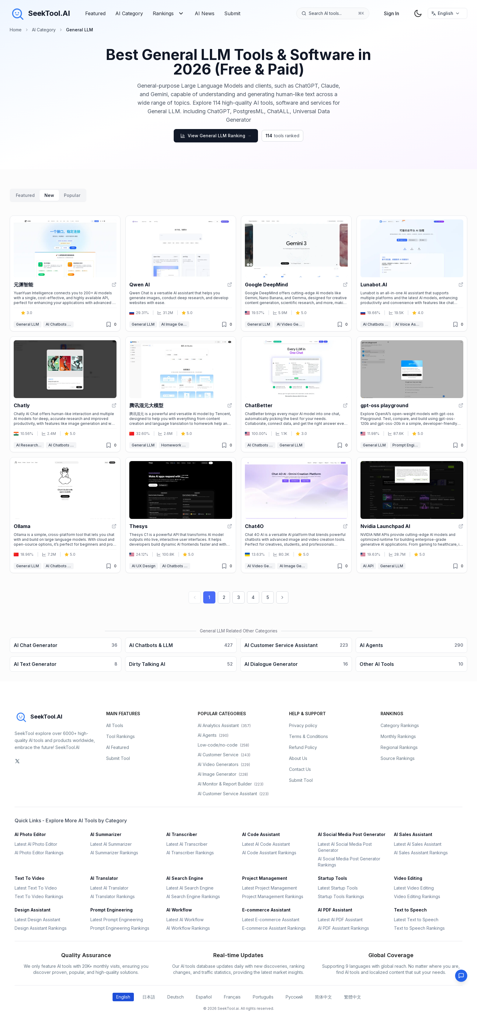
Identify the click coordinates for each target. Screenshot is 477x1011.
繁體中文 (352, 996)
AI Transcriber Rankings (190, 852)
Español (204, 996)
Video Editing (408, 878)
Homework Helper (175, 445)
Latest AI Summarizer (111, 844)
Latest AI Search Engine (190, 887)
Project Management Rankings (272, 896)
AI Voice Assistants (409, 324)
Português (263, 996)
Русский (294, 996)
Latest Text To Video (36, 887)
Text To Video (29, 878)
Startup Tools (332, 878)
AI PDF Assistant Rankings (343, 928)
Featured (95, 13)
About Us (298, 758)
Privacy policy (303, 725)
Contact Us (300, 769)
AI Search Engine (184, 878)
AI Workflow (179, 909)
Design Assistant (32, 909)
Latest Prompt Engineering (116, 919)
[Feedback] (461, 976)
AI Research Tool (30, 445)
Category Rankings (400, 725)
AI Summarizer (105, 834)
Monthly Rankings (398, 736)
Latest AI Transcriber (186, 844)
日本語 (148, 996)
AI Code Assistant (261, 834)
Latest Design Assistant (37, 919)
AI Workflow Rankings (188, 928)
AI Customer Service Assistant (233, 793)
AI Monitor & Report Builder (230, 783)
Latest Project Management (269, 887)
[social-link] (17, 761)
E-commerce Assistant (266, 909)
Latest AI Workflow (185, 919)
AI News (204, 13)
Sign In (391, 13)
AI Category (129, 13)
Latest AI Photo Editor (36, 844)
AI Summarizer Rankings (114, 852)
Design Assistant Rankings (41, 928)
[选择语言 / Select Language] (447, 13)
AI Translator (104, 878)
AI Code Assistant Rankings (269, 852)
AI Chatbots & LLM (60, 324)
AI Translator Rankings (112, 896)
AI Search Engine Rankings (193, 896)
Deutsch (175, 996)
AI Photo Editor (30, 834)
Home (16, 29)
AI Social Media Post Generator (351, 834)
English (123, 996)
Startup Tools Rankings (341, 896)
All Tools (114, 725)
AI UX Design (143, 566)
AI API (368, 566)
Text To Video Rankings (39, 896)
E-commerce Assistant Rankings (274, 928)
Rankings (169, 13)
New (49, 195)
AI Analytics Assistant (224, 725)
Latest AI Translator (109, 887)
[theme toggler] (418, 13)
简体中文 (323, 996)
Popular (72, 195)
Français (232, 996)
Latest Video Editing (414, 887)
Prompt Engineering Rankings (119, 928)
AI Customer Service (224, 754)
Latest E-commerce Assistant (270, 919)
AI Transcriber (181, 834)
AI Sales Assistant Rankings (421, 852)
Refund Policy (303, 747)
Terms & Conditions (308, 736)
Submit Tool (118, 758)
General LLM (27, 324)
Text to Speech (410, 909)
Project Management (264, 878)
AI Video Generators (291, 324)
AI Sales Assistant (413, 834)
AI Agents (213, 735)
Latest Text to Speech (416, 919)
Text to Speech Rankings (419, 928)
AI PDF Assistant (335, 909)
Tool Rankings (120, 736)
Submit (232, 13)
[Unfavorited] (109, 324)
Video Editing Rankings (417, 896)
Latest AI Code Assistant (266, 844)
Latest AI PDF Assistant (340, 919)
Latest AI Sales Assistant (417, 844)
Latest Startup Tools (338, 887)
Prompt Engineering (406, 445)
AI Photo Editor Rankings (39, 852)
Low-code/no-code (223, 744)
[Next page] (282, 597)
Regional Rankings (399, 747)
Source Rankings (398, 758)
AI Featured (117, 747)
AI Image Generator (175, 324)
